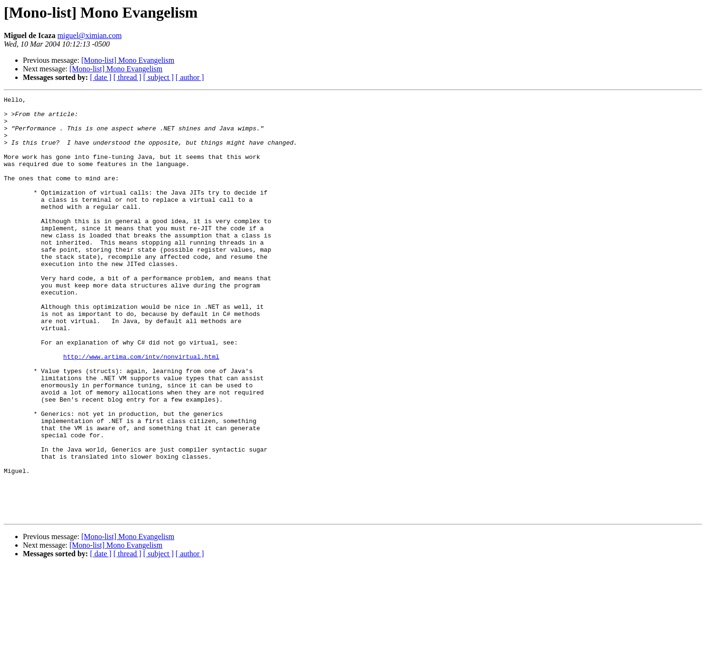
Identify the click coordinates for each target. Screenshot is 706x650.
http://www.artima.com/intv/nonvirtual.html (141, 409)
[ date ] (100, 77)
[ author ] (190, 77)
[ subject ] (158, 77)
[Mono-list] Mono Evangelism (128, 60)
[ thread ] (127, 77)
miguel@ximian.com (89, 35)
